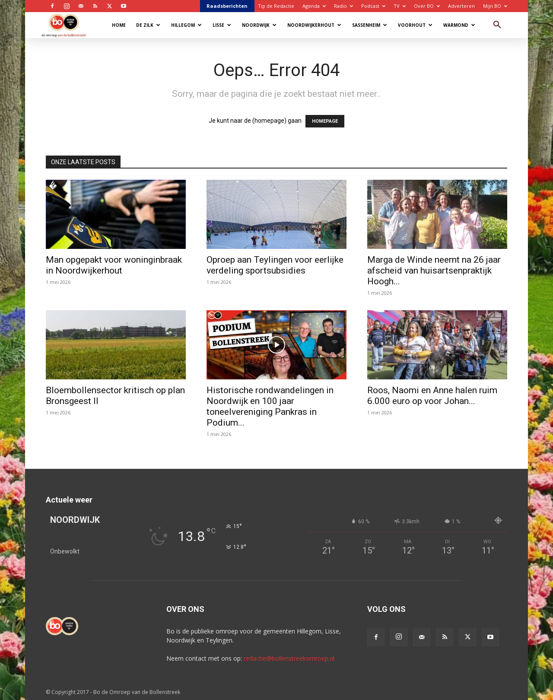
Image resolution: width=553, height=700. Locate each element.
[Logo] (68, 25)
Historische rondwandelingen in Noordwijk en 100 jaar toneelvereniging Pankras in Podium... (270, 406)
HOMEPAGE (325, 121)
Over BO (427, 6)
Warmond (459, 25)
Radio (343, 6)
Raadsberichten (227, 6)
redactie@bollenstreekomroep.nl (289, 658)
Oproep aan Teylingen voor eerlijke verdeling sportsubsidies (275, 265)
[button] (496, 26)
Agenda (314, 6)
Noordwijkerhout (314, 25)
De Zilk (148, 25)
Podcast (373, 6)
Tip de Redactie (276, 6)
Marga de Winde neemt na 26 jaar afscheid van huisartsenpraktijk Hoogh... (434, 270)
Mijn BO (495, 6)
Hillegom (186, 25)
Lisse (222, 25)
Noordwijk (259, 25)
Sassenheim (369, 25)
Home (119, 25)
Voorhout (415, 25)
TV (400, 6)
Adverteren (461, 6)
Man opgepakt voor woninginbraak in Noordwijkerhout (114, 265)
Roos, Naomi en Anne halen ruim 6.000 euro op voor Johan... (432, 395)
